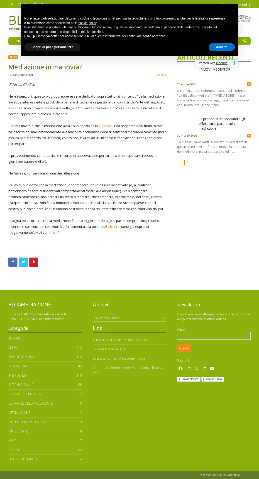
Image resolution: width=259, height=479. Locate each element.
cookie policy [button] (87, 23)
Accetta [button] (221, 47)
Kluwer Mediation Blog (109, 349)
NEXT (12, 440)
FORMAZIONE (18, 366)
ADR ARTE (15, 338)
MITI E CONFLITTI (20, 431)
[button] (245, 41)
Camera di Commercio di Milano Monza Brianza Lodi (128, 369)
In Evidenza (17, 375)
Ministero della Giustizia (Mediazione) (120, 340)
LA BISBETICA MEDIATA (24, 394)
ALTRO (13, 57)
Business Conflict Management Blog (119, 358)
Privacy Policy (190, 379)
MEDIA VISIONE (19, 412)
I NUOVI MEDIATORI (215, 69)
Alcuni (112, 226)
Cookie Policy (214, 379)
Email (181, 329)
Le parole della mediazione (31, 403)
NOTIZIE (14, 450)
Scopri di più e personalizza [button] (52, 47)
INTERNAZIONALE (20, 385)
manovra (105, 125)
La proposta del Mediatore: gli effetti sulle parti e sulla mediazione (222, 123)
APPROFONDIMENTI (22, 357)
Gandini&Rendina (228, 475)
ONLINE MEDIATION (22, 459)
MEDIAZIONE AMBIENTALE (27, 422)
